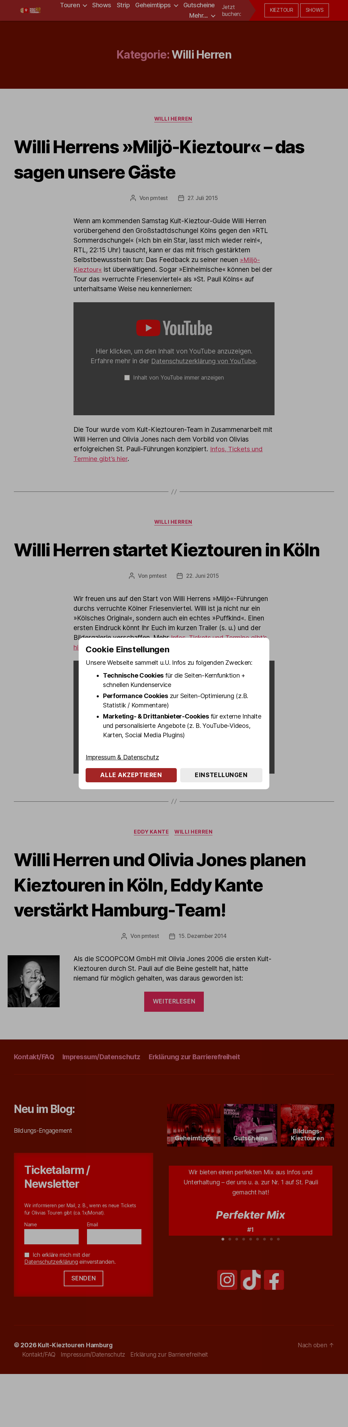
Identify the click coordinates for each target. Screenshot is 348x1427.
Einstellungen (221, 775)
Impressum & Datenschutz (122, 757)
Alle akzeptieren (131, 775)
